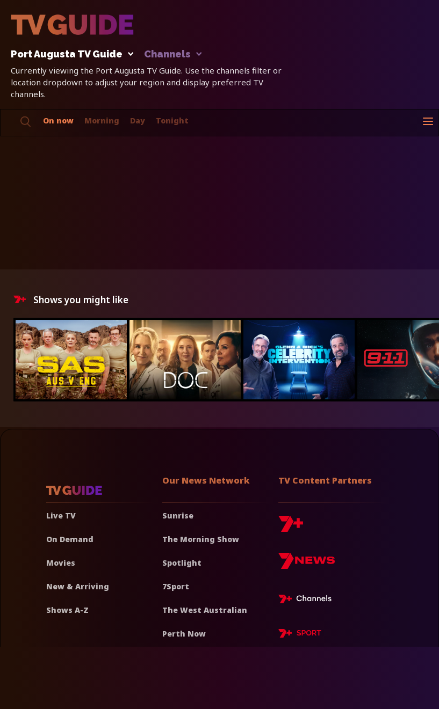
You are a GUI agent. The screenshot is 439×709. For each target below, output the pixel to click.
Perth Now (184, 633)
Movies (60, 563)
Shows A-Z (67, 610)
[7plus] (290, 528)
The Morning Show (200, 539)
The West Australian (204, 610)
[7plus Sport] (299, 635)
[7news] (306, 565)
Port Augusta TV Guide (69, 54)
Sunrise (177, 515)
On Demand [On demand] (69, 539)
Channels (172, 54)
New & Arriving (77, 586)
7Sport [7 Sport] (175, 586)
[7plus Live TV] (307, 600)
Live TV (61, 515)
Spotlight (181, 563)
